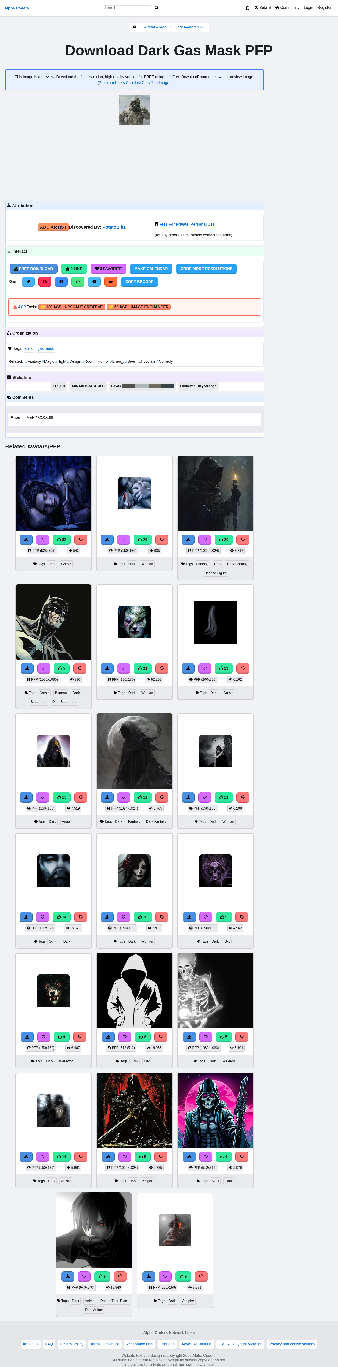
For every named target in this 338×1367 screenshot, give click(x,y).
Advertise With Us (197, 1344)
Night (61, 361)
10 (142, 917)
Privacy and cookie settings (292, 1344)
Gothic (66, 564)
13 (223, 668)
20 (223, 540)
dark (29, 348)
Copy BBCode (139, 282)
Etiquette (167, 1344)
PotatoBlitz (113, 227)
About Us (30, 1344)
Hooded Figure (215, 573)
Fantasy (33, 361)
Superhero (39, 702)
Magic (48, 361)
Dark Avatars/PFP (190, 27)
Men (147, 1061)
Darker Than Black (114, 1301)
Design (74, 361)
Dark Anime (94, 1310)
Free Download (33, 269)
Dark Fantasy (237, 564)
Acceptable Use (139, 1344)
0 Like (74, 269)
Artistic (66, 1181)
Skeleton (228, 1061)
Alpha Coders (16, 8)
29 (142, 540)
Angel (66, 821)
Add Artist (53, 227)
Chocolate (146, 361)
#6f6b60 (155, 386)
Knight (147, 1181)
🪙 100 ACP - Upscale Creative (71, 307)
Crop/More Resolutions (206, 269)
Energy (117, 361)
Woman (147, 564)
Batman (61, 693)
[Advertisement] (134, 162)
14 (61, 917)
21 (142, 668)
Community (287, 7)
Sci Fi (53, 941)
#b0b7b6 (142, 386)
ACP (22, 307)
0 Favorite (108, 269)
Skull (228, 941)
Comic (44, 693)
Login (308, 7)
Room (88, 361)
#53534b (128, 386)
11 (142, 797)
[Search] (156, 8)
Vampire (188, 1301)
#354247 (167, 386)
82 (61, 540)
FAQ (49, 1344)
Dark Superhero (64, 702)
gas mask (46, 348)
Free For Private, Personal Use (187, 224)
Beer (130, 361)
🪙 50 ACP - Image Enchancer (139, 307)
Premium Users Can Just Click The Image (134, 83)
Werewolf (66, 1061)
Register (324, 7)
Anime (90, 1301)
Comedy (165, 361)
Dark (51, 564)
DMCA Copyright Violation (240, 1344)
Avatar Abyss (155, 27)
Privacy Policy (71, 1344)
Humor (102, 361)
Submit (263, 7)
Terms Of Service (104, 1344)
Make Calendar (151, 269)
